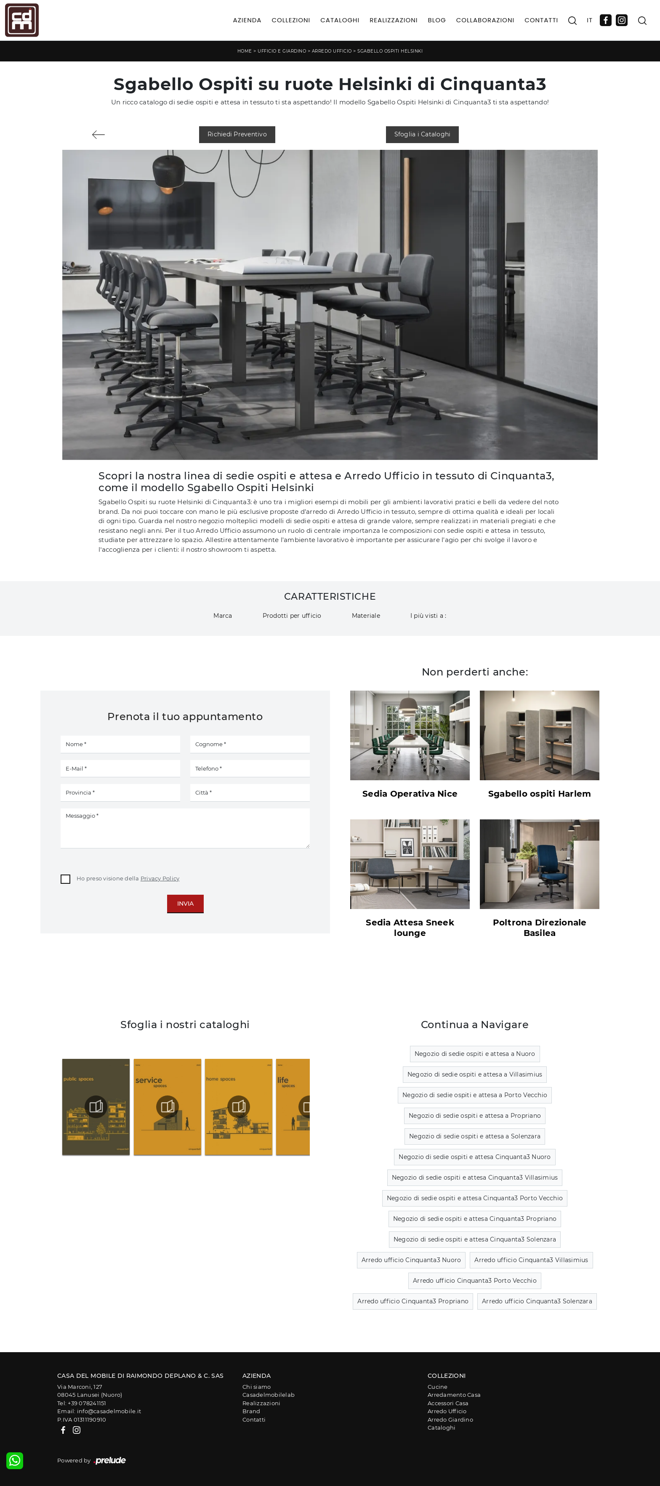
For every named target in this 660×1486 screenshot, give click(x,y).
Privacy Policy (160, 878)
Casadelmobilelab (268, 1394)
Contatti (541, 20)
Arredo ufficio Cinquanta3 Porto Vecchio (475, 1280)
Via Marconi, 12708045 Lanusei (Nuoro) (89, 1390)
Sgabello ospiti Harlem (539, 794)
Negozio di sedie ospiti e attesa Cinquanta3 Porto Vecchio (475, 1198)
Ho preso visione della (128, 878)
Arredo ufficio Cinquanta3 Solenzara (537, 1301)
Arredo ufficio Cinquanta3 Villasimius (531, 1260)
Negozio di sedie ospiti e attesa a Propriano (475, 1115)
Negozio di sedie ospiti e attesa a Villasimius (475, 1074)
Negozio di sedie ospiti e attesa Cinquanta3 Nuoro (475, 1157)
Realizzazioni (394, 20)
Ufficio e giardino (282, 51)
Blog (437, 20)
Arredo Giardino (450, 1419)
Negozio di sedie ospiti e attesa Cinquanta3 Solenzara (475, 1239)
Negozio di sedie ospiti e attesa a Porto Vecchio (474, 1095)
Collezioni (290, 20)
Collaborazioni (485, 20)
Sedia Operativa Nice (410, 794)
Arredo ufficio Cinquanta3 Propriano (412, 1301)
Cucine (438, 1386)
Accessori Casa (448, 1403)
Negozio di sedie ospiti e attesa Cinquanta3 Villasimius (475, 1177)
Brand (251, 1411)
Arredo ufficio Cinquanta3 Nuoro (411, 1260)
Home (244, 51)
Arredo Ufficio (332, 51)
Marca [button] (222, 615)
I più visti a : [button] (428, 615)
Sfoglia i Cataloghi (422, 134)
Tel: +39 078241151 (81, 1403)
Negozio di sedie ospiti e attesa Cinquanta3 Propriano (474, 1219)
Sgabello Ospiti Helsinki (390, 51)
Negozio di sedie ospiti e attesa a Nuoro (475, 1054)
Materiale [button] (366, 615)
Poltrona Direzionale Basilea (540, 927)
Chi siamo (256, 1386)
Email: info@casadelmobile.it (99, 1411)
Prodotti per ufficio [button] (292, 615)
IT (590, 20)
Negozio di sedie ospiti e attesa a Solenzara (474, 1136)
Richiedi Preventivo (237, 134)
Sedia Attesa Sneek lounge (410, 927)
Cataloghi (339, 20)
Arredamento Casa (454, 1394)
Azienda (247, 20)
